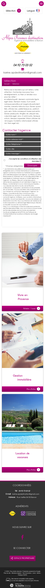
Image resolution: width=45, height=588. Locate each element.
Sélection (11, 10)
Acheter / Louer (31, 308)
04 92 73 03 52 (22, 65)
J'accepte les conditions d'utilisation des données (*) (25, 160)
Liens (34, 573)
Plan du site (7, 573)
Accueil (7, 84)
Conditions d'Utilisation (23, 214)
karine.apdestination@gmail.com (22, 72)
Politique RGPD (22, 575)
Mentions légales (17, 573)
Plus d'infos (33, 389)
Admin (38, 573)
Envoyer (32, 165)
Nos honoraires (27, 573)
